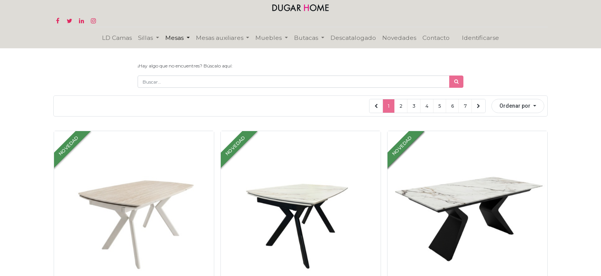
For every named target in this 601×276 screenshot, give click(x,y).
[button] (517, 106)
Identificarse (480, 37)
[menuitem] (117, 37)
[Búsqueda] (456, 82)
